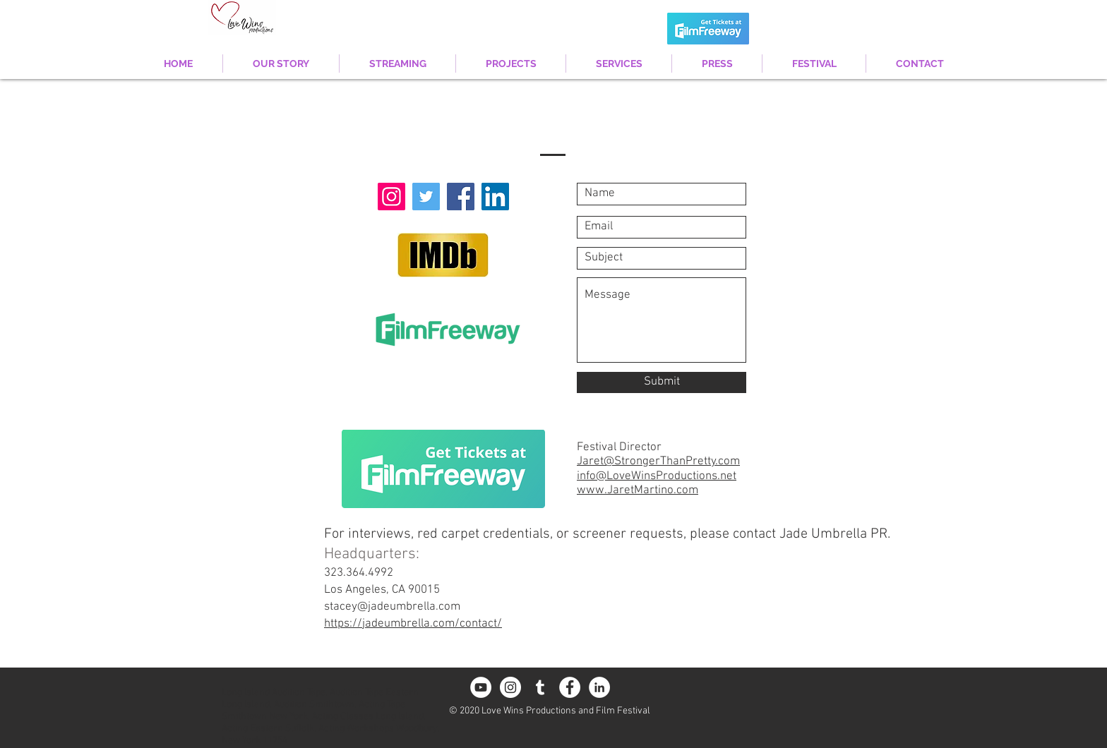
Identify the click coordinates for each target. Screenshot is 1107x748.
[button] (511, 63)
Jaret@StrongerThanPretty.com (658, 461)
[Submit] (661, 382)
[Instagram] (391, 196)
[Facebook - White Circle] (569, 687)
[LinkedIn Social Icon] (495, 196)
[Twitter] (426, 196)
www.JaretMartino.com (637, 490)
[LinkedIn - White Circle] (599, 687)
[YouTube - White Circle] (480, 687)
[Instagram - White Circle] (510, 687)
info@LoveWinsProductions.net (656, 476)
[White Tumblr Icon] (540, 687)
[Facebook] (460, 196)
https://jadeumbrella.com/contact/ (413, 624)
